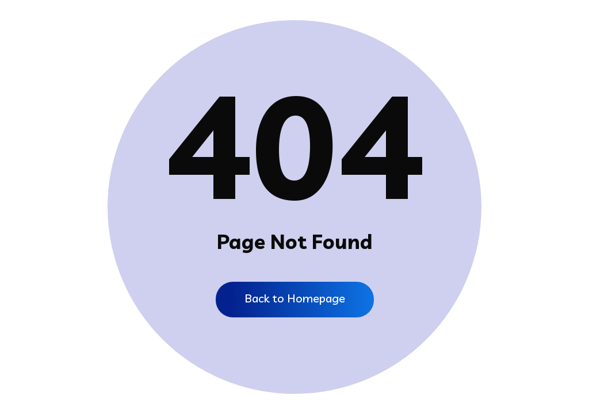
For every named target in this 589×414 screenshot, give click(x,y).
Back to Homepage (294, 298)
